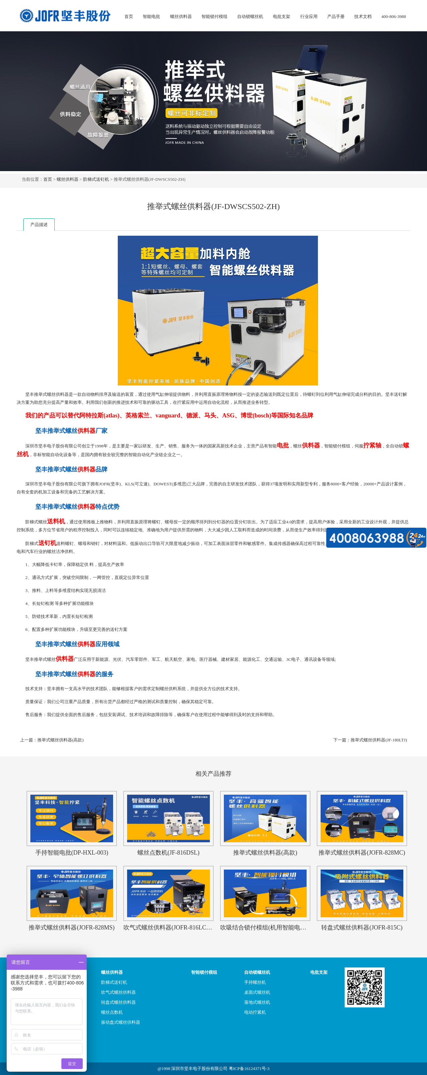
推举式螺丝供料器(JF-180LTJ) (379, 739)
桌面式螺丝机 (257, 992)
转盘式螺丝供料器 (118, 1002)
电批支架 (281, 16)
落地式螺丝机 (257, 1002)
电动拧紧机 (255, 1012)
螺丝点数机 (112, 1012)
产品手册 (336, 16)
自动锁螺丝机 (250, 16)
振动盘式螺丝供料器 (120, 1022)
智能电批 (151, 16)
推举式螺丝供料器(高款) (60, 739)
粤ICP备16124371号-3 (249, 1068)
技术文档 (363, 16)
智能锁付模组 (214, 16)
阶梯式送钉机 (96, 179)
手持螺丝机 (255, 982)
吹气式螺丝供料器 (118, 992)
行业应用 (309, 16)
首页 (128, 16)
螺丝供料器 (181, 16)
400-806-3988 (393, 16)
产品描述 (39, 224)
